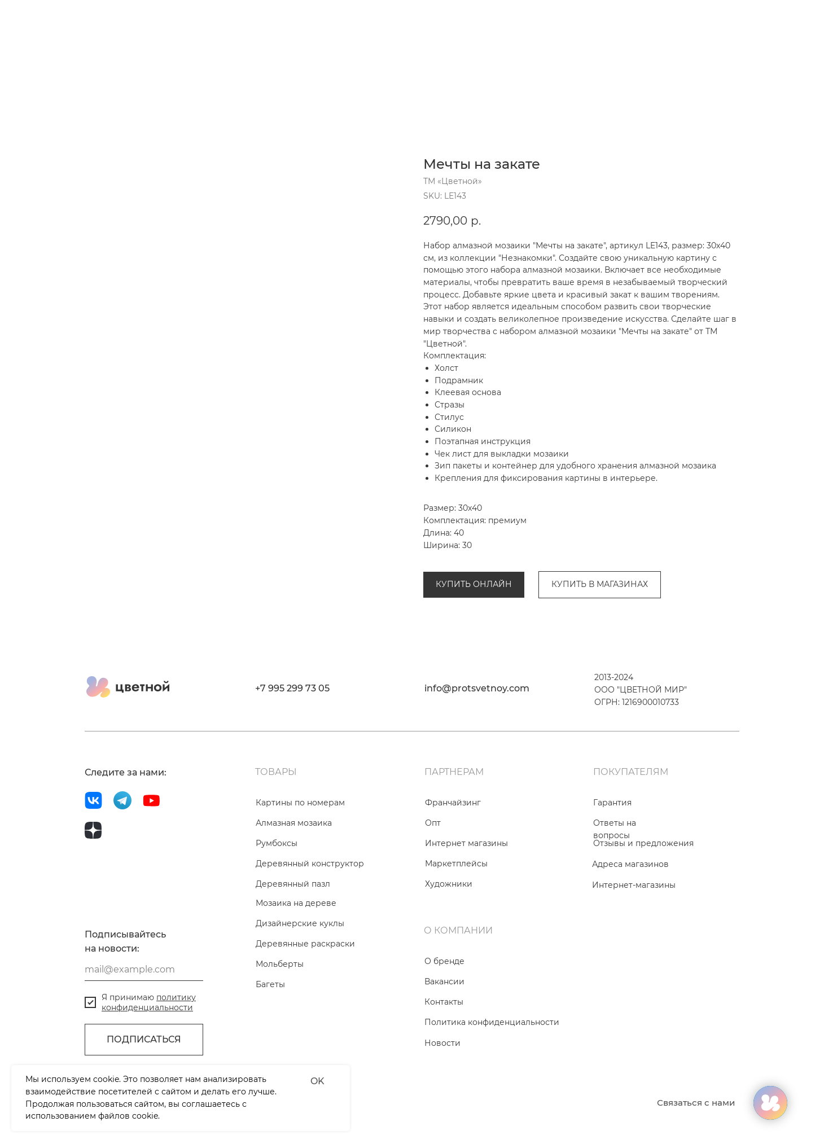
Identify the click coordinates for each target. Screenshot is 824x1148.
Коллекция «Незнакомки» (562, 545)
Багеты (270, 1035)
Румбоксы (276, 894)
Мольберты (280, 1015)
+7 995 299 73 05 (292, 739)
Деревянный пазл (293, 935)
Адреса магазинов (630, 915)
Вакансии (444, 1032)
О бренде (444, 1012)
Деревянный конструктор (310, 914)
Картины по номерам (300, 853)
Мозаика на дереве (296, 954)
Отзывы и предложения (643, 894)
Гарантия (612, 853)
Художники (448, 935)
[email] (144, 1020)
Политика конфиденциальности (491, 1073)
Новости (442, 1094)
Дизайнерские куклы (300, 974)
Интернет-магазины (634, 936)
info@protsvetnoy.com (476, 739)
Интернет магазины (466, 894)
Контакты (443, 1053)
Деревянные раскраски (305, 994)
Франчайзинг (453, 853)
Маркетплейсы (456, 914)
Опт (433, 874)
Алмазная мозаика (461, 545)
